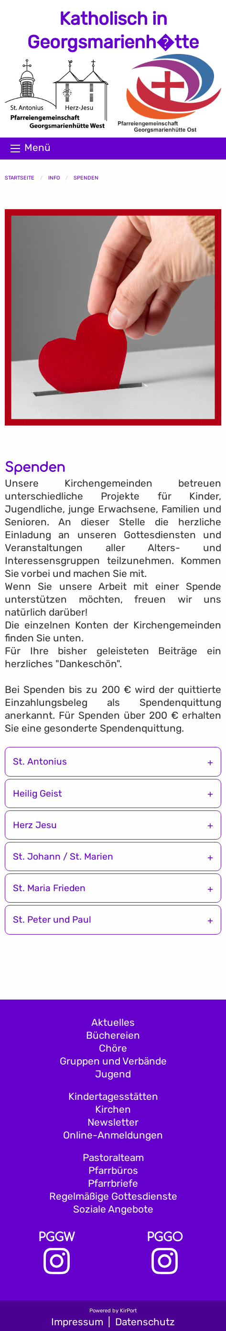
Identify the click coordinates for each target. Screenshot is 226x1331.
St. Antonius (40, 761)
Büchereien (113, 1035)
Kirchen (113, 1109)
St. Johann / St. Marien (63, 856)
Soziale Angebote (113, 1209)
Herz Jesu (35, 825)
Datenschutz (145, 1322)
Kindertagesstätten (113, 1096)
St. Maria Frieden (49, 888)
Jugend (113, 1074)
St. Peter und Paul (52, 919)
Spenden (86, 178)
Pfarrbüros (113, 1170)
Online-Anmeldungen (113, 1135)
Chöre (113, 1048)
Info (54, 178)
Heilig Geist (37, 793)
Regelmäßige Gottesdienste (113, 1196)
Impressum (77, 1322)
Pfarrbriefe (113, 1183)
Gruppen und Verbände (113, 1061)
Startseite (19, 178)
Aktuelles (113, 1022)
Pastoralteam (113, 1157)
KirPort (128, 1311)
